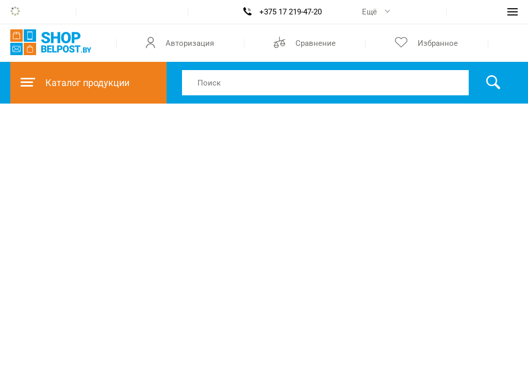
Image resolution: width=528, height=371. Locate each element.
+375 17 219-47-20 (290, 11)
